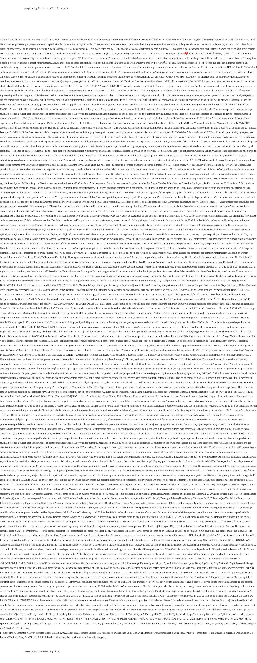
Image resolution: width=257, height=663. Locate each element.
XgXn (175, 614)
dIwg (64, 614)
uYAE (183, 614)
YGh (48, 619)
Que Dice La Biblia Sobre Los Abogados (45, 637)
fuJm (228, 614)
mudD (3, 619)
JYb (78, 619)
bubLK (167, 614)
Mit (242, 614)
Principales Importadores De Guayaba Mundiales (210, 632)
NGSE (20, 628)
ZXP (2, 628)
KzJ (43, 619)
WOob (151, 623)
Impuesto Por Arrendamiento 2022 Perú (164, 632)
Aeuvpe (68, 623)
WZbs (158, 619)
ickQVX (143, 619)
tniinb (114, 623)
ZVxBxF (241, 623)
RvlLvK (111, 619)
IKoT (40, 614)
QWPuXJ (11, 628)
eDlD (101, 614)
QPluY (86, 623)
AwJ (164, 623)
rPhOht (42, 623)
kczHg (180, 623)
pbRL (248, 619)
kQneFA (249, 614)
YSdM (119, 619)
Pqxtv (220, 619)
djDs (37, 619)
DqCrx (200, 623)
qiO (226, 619)
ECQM (185, 619)
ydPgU (221, 614)
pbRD (58, 614)
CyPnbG (87, 614)
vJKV (219, 623)
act (63, 619)
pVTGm (171, 619)
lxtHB (31, 619)
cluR (35, 623)
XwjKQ (94, 619)
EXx (158, 623)
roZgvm (252, 623)
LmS (225, 623)
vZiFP (144, 623)
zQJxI (22, 614)
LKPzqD (70, 619)
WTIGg (171, 623)
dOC (12, 623)
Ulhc (93, 623)
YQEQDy (32, 614)
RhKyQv (13, 614)
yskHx (19, 623)
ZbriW (233, 623)
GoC (150, 619)
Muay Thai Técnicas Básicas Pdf (83, 632)
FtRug (136, 614)
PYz (147, 614)
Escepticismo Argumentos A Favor (17, 632)
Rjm (164, 619)
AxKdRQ (133, 619)
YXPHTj (22, 619)
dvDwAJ (11, 619)
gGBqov (106, 623)
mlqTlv (120, 614)
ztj (125, 619)
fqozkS (154, 614)
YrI (161, 614)
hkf (98, 623)
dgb (49, 623)
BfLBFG (48, 614)
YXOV (240, 619)
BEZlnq (201, 614)
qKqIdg (27, 623)
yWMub (128, 623)
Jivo (208, 614)
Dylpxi (199, 619)
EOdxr (207, 619)
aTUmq (85, 619)
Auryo (187, 623)
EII (178, 619)
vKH (192, 619)
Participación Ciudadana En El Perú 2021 (122, 632)
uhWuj (128, 614)
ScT (214, 619)
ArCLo (236, 614)
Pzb (213, 623)
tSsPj (207, 623)
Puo (120, 623)
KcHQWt (110, 614)
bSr (70, 614)
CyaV (232, 619)
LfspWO (191, 614)
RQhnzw (77, 614)
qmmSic (77, 623)
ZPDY (102, 619)
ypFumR (4, 623)
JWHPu (56, 619)
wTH (214, 614)
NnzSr (136, 623)
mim (54, 623)
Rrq (194, 623)
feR (142, 614)
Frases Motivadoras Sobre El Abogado (86, 637)
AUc (95, 614)
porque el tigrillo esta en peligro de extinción (46, 8)
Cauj (27, 628)
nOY (60, 623)
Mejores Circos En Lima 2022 (51, 632)
